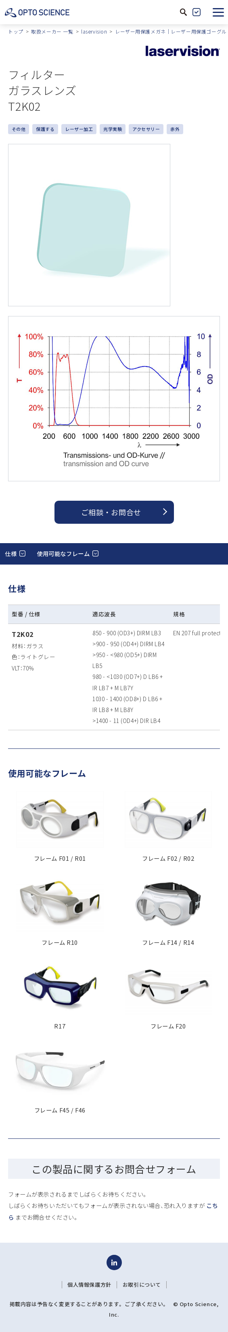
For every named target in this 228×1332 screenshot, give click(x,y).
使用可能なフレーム (63, 553)
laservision (94, 31)
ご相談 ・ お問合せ (111, 512)
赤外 (175, 129)
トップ (15, 31)
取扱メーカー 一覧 (52, 31)
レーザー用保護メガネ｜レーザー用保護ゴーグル (171, 31)
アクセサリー (146, 129)
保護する (45, 129)
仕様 (11, 553)
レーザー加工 (79, 129)
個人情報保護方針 (89, 1284)
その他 (19, 129)
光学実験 (112, 129)
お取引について (142, 1284)
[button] (218, 12)
